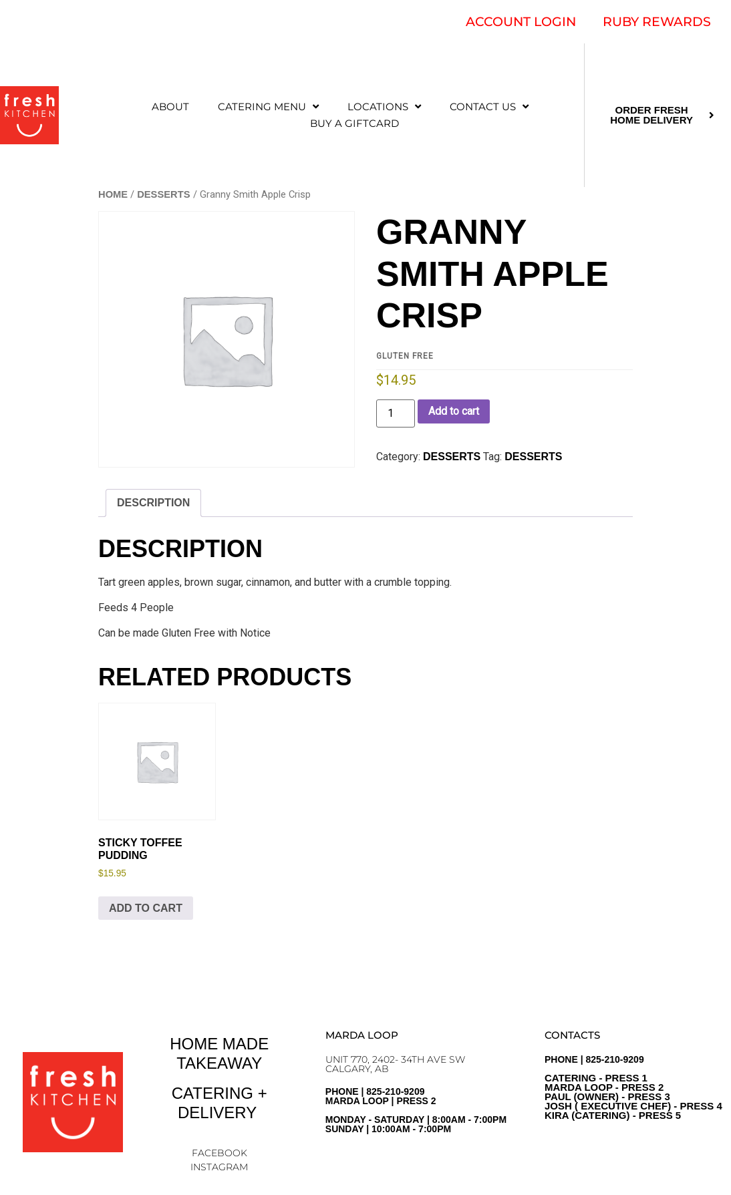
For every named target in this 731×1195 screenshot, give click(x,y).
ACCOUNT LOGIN (521, 21)
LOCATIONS (384, 106)
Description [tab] (153, 502)
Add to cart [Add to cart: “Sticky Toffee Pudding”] (145, 908)
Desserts (533, 456)
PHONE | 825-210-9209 (633, 1087)
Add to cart (453, 411)
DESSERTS (163, 194)
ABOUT (170, 106)
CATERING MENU (268, 106)
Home (113, 194)
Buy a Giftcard (354, 123)
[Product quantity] (395, 413)
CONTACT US (489, 106)
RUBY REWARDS (657, 21)
